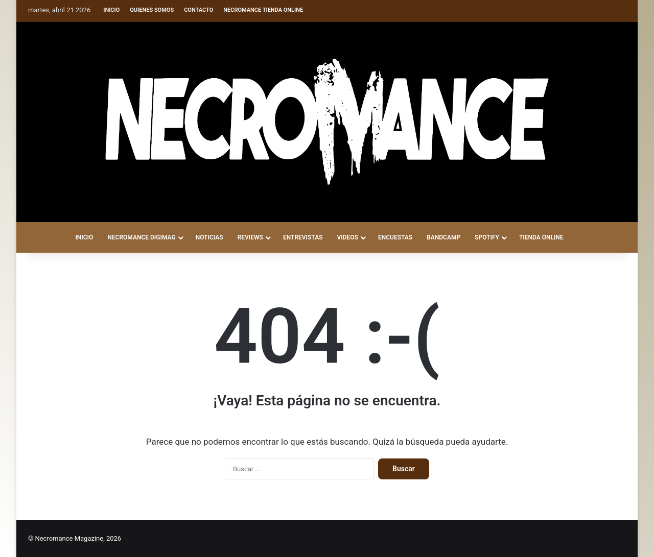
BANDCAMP (443, 237)
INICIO (84, 237)
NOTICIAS (209, 237)
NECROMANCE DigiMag (141, 237)
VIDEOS (347, 237)
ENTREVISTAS (303, 237)
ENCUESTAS (395, 237)
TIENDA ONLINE (541, 237)
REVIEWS (250, 237)
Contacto (198, 10)
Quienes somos (152, 10)
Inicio (111, 10)
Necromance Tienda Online (263, 10)
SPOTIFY (487, 237)
